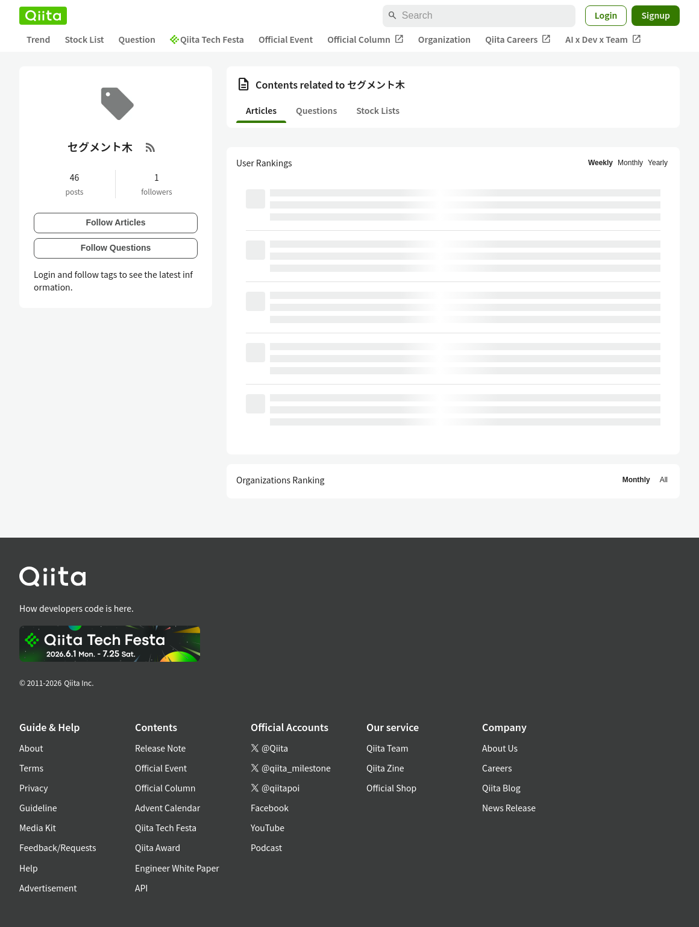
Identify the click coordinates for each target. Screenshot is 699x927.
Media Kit (37, 828)
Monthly (630, 163)
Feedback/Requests (57, 847)
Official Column (365, 39)
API (141, 888)
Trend (38, 39)
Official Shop (391, 788)
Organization (444, 39)
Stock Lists (378, 110)
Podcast (266, 847)
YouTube (267, 828)
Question (137, 39)
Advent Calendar (167, 808)
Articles (261, 110)
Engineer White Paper (177, 868)
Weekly (600, 163)
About (31, 748)
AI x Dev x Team (603, 39)
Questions (316, 110)
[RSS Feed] (150, 147)
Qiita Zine (385, 768)
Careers (497, 768)
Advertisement (48, 888)
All (664, 480)
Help (28, 868)
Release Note (160, 748)
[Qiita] (43, 16)
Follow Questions (116, 248)
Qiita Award (157, 847)
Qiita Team (387, 748)
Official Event (286, 39)
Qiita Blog (501, 788)
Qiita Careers (518, 39)
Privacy (33, 788)
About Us (500, 748)
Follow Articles (115, 222)
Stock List (84, 39)
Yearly (658, 163)
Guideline (38, 808)
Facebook (270, 808)
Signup (655, 15)
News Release (509, 808)
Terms (31, 768)
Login (606, 15)
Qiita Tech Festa (207, 39)
